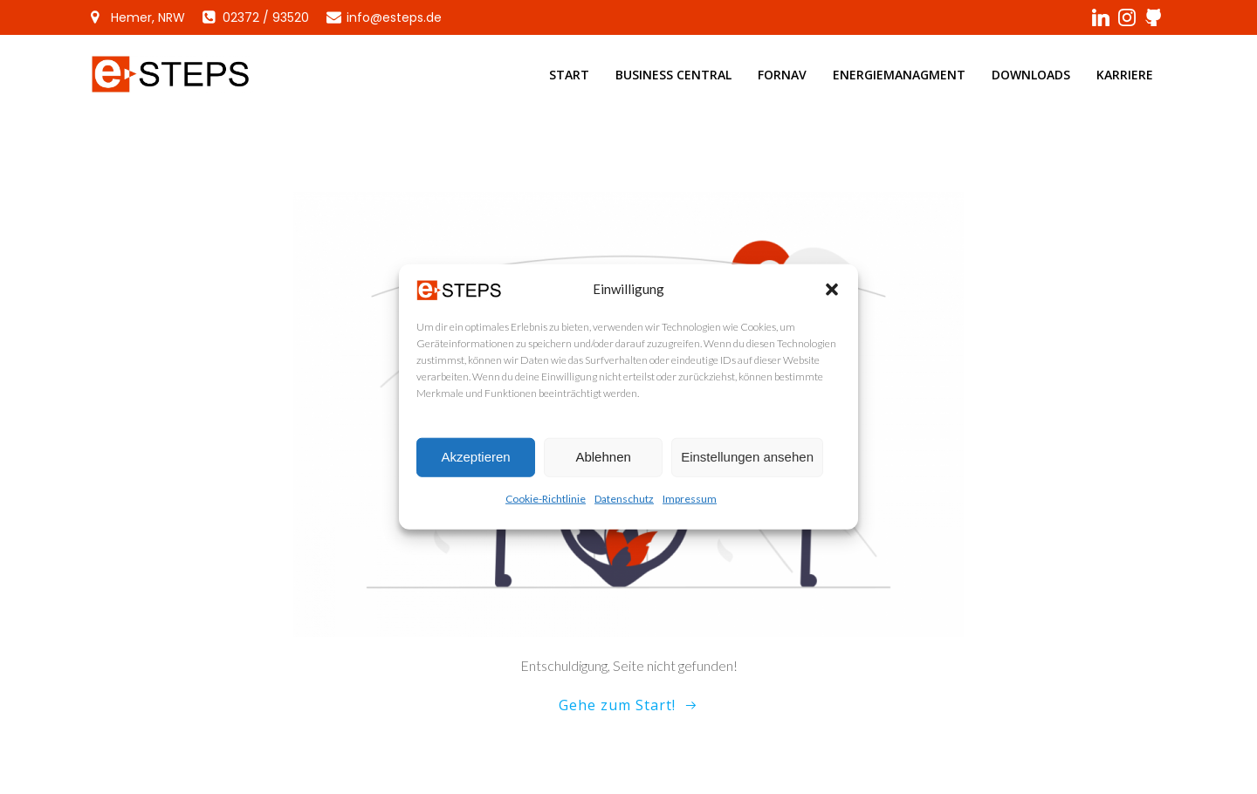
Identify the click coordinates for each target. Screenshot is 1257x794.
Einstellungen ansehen (747, 463)
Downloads (1031, 74)
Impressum (690, 505)
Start (569, 74)
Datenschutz (624, 505)
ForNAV (782, 74)
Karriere (1124, 74)
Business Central (673, 74)
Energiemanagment (899, 74)
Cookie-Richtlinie (545, 505)
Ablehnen (602, 463)
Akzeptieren (475, 463)
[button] (832, 296)
